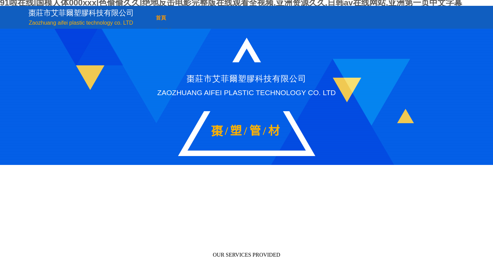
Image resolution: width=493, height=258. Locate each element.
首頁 (161, 18)
